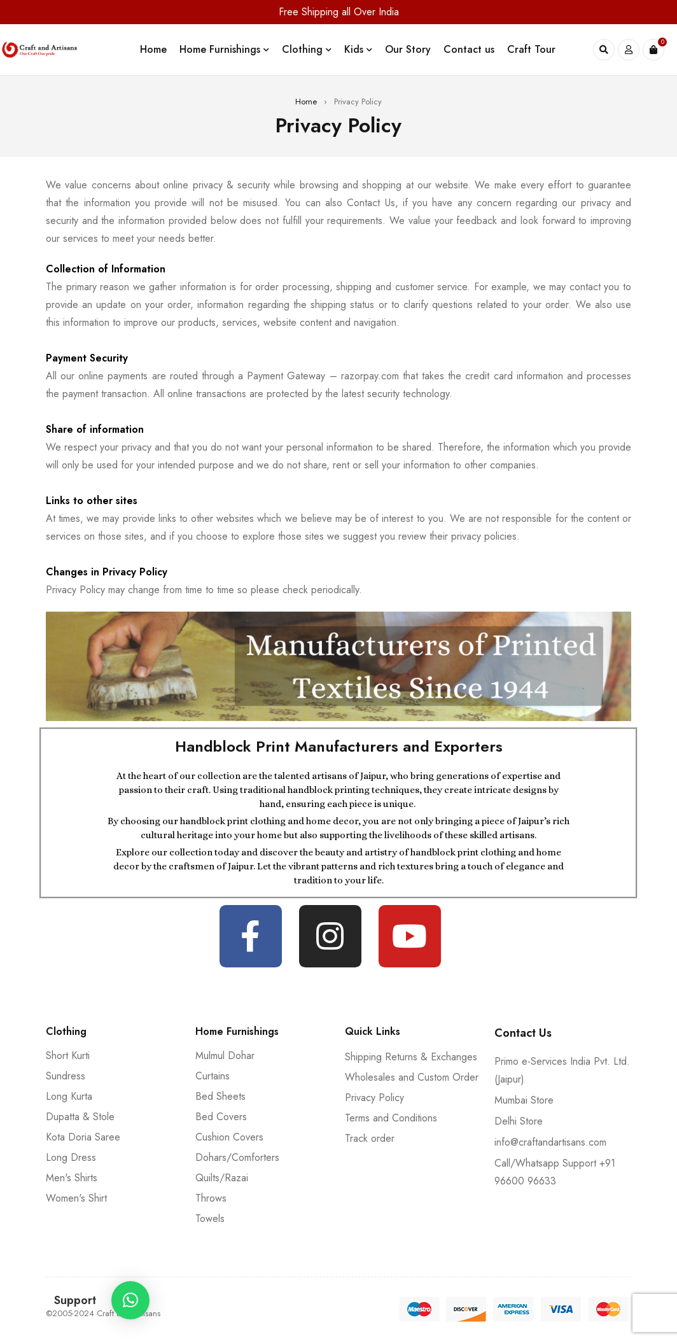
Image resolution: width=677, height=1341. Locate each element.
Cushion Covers (229, 1137)
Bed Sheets (220, 1096)
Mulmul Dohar (225, 1055)
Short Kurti (68, 1055)
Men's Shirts (71, 1177)
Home (306, 101)
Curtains (212, 1076)
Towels (210, 1218)
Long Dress (71, 1157)
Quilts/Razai (221, 1177)
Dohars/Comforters (237, 1157)
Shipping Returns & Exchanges (411, 1057)
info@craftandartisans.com (550, 1142)
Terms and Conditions (391, 1118)
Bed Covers (221, 1116)
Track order (369, 1138)
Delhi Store (518, 1121)
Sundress (65, 1076)
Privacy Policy (374, 1097)
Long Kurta (69, 1096)
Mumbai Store (524, 1100)
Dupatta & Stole (80, 1116)
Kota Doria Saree (83, 1137)
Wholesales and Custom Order (411, 1077)
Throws (211, 1198)
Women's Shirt (76, 1198)
